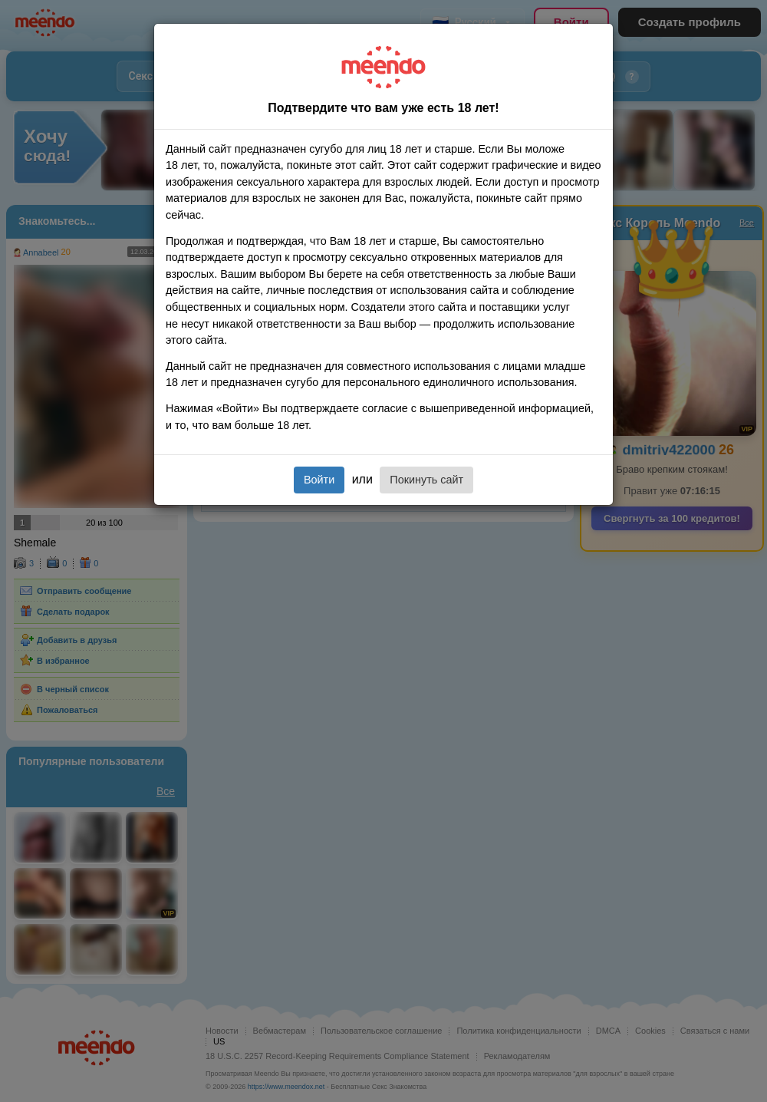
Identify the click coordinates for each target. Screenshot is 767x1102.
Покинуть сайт (426, 479)
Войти (319, 479)
